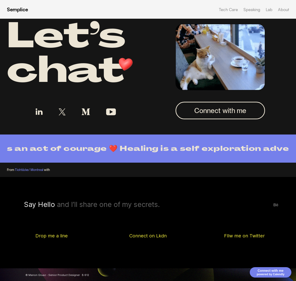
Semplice (17, 9)
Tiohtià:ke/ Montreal (29, 170)
